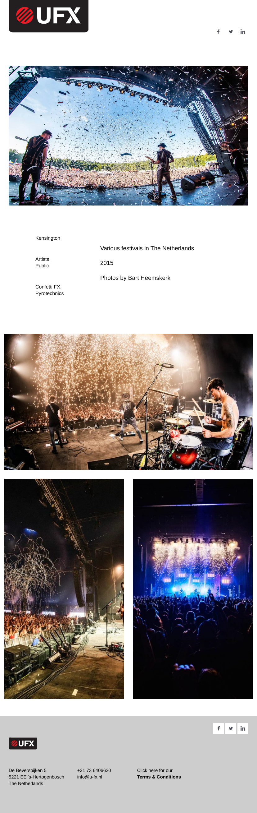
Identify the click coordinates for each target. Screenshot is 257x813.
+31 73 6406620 (94, 770)
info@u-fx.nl (89, 777)
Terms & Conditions (159, 777)
